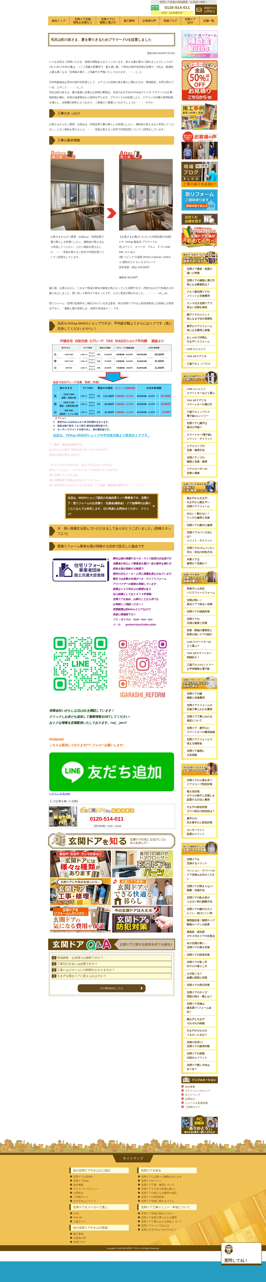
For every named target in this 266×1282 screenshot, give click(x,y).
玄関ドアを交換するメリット (197, 871)
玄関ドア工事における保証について (199, 729)
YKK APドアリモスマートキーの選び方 (199, 412)
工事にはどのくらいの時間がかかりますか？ (86, 1002)
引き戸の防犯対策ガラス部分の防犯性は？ (201, 819)
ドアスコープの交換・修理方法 (196, 458)
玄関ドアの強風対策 (198, 622)
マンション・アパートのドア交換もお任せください (201, 884)
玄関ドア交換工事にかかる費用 (159, 1227)
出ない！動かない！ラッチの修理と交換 (198, 526)
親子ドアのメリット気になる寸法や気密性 (199, 327)
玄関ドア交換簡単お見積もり (82, 31)
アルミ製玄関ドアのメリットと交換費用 (198, 304)
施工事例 (129, 31)
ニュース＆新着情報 (196, 1113)
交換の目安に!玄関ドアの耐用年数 (198, 1054)
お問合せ (190, 1109)
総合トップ (58, 31)
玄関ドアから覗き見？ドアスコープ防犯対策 (199, 792)
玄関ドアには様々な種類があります (161, 1186)
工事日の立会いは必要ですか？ (77, 996)
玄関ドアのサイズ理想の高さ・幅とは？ (199, 1004)
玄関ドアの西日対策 (198, 995)
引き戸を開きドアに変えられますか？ (81, 1008)
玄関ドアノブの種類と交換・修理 (197, 469)
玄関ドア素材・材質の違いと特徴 (199, 281)
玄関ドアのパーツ (151, 1191)
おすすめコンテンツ (84, 1211)
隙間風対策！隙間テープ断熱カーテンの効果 (201, 932)
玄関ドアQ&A (190, 31)
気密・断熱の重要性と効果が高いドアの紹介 (199, 642)
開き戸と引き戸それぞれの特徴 (196, 1031)
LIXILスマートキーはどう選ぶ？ (199, 654)
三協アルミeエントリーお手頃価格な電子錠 (200, 677)
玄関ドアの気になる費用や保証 (159, 1203)
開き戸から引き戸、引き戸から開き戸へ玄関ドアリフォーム (198, 512)
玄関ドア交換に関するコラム (157, 1211)
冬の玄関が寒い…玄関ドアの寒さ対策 (198, 955)
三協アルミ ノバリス (198, 374)
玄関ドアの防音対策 (198, 965)
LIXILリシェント (196, 359)
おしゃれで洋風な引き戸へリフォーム (198, 349)
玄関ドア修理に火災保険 (196, 763)
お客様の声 (149, 31)
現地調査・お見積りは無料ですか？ (80, 990)
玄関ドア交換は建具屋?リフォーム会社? (199, 1018)
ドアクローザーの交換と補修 (197, 481)
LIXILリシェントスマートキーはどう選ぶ (201, 401)
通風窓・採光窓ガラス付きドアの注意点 (201, 944)
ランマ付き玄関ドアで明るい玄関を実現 (199, 315)
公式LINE (80, 721)
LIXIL (76, 1223)
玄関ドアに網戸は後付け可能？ (197, 435)
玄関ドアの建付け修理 (199, 535)
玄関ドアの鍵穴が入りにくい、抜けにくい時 (199, 921)
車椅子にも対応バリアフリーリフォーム (201, 601)
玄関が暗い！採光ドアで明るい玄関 (199, 612)
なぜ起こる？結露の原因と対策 (197, 985)
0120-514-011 (107, 829)
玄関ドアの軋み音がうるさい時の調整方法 (199, 909)
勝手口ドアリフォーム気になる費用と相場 (199, 338)
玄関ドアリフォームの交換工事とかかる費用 (199, 717)
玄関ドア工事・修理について (157, 1195)
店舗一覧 (208, 31)
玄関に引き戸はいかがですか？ (159, 1239)
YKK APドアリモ (196, 366)
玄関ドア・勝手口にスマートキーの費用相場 (201, 740)
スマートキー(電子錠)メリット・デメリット (199, 447)
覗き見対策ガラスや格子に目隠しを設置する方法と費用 (201, 806)
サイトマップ (192, 1105)
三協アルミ (79, 1231)
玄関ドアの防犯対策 (152, 1207)
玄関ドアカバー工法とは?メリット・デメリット (199, 546)
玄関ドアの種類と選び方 (108, 31)
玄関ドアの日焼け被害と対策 (197, 631)
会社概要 (190, 1097)
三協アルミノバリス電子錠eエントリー (198, 424)
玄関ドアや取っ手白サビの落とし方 (197, 974)
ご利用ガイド (192, 1117)
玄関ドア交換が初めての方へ (157, 1223)
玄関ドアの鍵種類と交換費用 (196, 706)
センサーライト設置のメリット (196, 842)
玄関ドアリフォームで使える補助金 (199, 751)
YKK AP (77, 1227)
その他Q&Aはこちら (111, 1020)
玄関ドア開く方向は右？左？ (198, 1077)
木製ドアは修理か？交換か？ (197, 571)
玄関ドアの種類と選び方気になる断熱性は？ (201, 292)
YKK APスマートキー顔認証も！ (199, 665)
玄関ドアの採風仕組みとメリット (197, 1065)
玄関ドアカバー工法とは (155, 1235)
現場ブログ (170, 31)
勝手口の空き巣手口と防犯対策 (199, 830)
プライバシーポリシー (197, 1101)
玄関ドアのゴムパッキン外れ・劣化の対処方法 (201, 560)
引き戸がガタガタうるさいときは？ (197, 1042)
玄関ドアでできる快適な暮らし (159, 1199)
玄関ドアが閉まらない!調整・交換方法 (200, 898)
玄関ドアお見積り (83, 1186)
